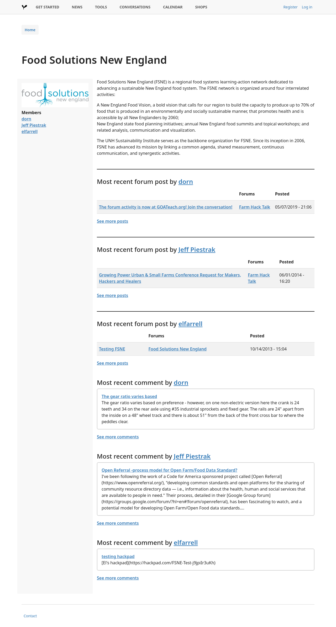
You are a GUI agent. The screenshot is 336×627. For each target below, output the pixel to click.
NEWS (77, 6)
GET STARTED (47, 6)
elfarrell (30, 131)
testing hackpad (118, 556)
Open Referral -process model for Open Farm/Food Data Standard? (169, 470)
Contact (30, 615)
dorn (26, 119)
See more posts (112, 221)
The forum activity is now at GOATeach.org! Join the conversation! (165, 207)
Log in (307, 6)
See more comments (118, 437)
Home (30, 29)
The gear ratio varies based (129, 396)
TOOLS (101, 6)
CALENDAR (173, 6)
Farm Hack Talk (254, 207)
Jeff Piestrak (34, 125)
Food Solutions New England (178, 349)
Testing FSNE (112, 349)
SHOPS (201, 6)
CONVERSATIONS (135, 6)
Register (290, 6)
